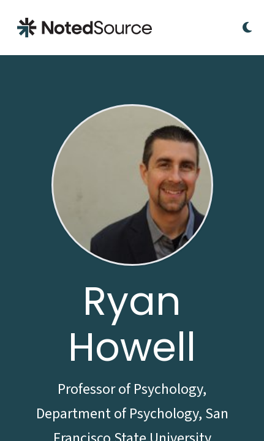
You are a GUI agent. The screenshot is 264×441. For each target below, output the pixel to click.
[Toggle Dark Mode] (247, 27)
